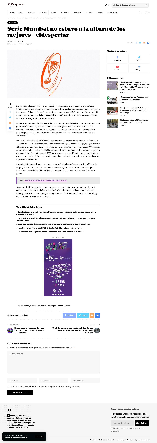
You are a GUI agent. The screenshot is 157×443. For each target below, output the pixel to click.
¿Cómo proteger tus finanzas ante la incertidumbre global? (134, 97)
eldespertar (35, 306)
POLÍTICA (122, 124)
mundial (61, 306)
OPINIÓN (12, 22)
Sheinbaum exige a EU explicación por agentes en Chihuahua (134, 120)
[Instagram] (108, 5)
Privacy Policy (9, 438)
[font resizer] (140, 12)
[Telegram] (139, 67)
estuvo (44, 306)
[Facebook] (103, 5)
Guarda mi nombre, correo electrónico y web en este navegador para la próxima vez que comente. (45, 387)
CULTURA (122, 115)
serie (68, 306)
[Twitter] (105, 5)
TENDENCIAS (123, 91)
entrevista (26, 196)
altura (26, 306)
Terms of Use (23, 438)
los (48, 306)
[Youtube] (117, 67)
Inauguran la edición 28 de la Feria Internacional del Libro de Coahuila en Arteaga (134, 109)
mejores (54, 306)
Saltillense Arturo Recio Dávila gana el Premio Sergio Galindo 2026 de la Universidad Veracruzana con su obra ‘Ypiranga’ (135, 85)
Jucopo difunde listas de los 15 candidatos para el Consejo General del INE (54, 224)
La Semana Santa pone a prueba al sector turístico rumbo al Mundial (51, 232)
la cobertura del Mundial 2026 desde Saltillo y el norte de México (50, 228)
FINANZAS (123, 101)
